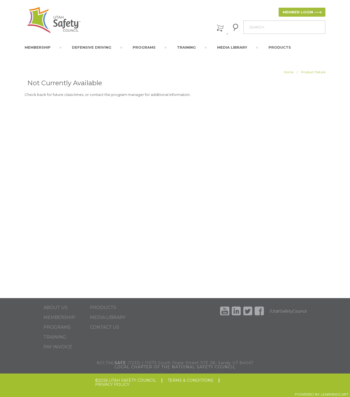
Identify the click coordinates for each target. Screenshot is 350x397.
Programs (144, 47)
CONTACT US (104, 327)
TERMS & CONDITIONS (190, 380)
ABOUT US (55, 307)
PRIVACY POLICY (112, 385)
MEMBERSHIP (59, 317)
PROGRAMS (57, 327)
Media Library (232, 47)
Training (186, 47)
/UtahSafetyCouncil (288, 311)
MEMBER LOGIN (298, 12)
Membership (38, 47)
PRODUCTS (103, 307)
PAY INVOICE (57, 347)
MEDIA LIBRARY (108, 317)
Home (288, 72)
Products (280, 47)
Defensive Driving (91, 47)
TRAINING (54, 337)
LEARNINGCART (334, 394)
